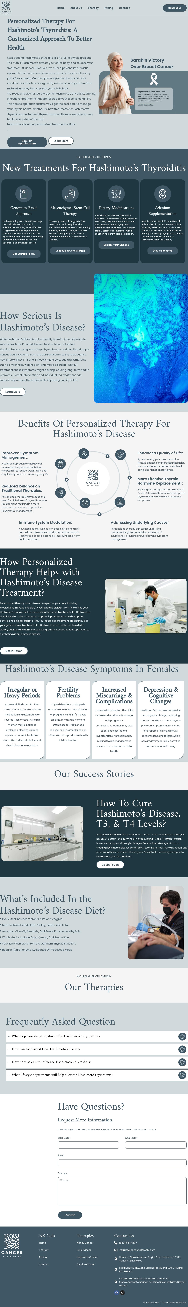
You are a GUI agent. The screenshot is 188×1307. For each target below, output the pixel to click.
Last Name (131, 1138)
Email (61, 1156)
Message (62, 1174)
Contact (124, 8)
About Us (76, 8)
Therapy (93, 8)
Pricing (108, 8)
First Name (64, 1138)
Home (61, 8)
